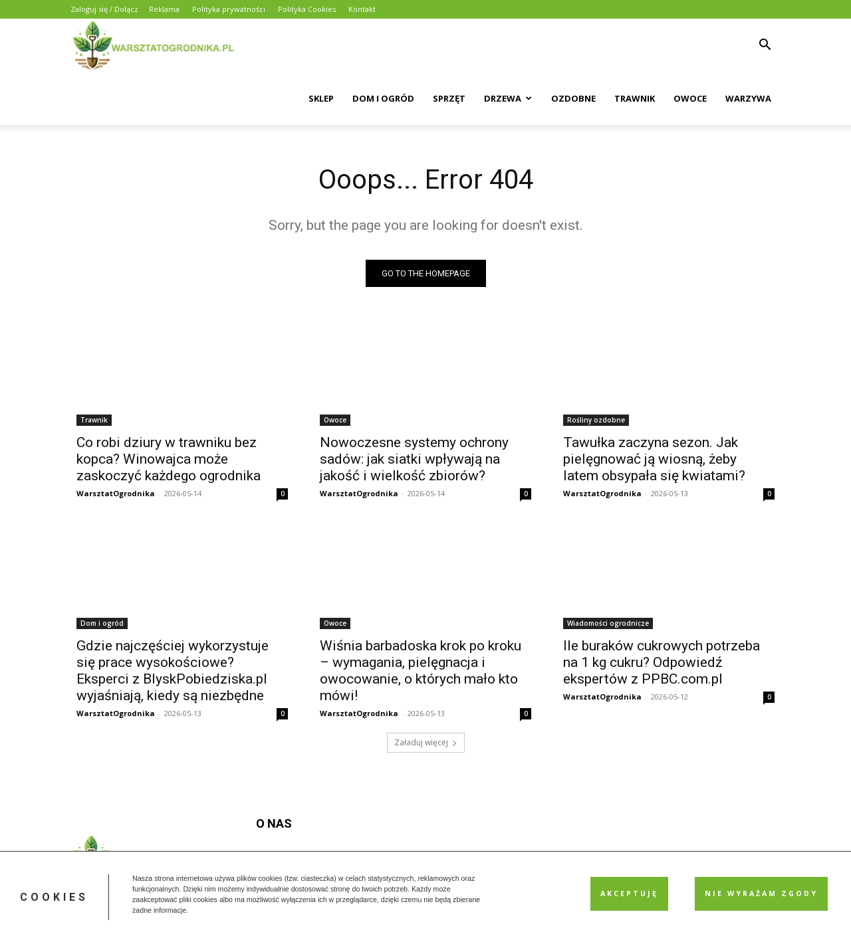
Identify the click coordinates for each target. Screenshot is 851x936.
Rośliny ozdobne (596, 419)
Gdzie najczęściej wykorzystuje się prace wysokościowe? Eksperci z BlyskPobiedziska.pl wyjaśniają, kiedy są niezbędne (172, 670)
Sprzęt (449, 98)
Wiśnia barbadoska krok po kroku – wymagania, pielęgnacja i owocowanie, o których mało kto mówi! (420, 670)
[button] (765, 46)
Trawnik (634, 98)
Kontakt (362, 9)
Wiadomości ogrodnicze (608, 623)
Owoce (690, 98)
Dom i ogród (102, 623)
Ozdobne (573, 98)
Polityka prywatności (228, 9)
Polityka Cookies (307, 9)
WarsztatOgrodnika (115, 493)
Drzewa (508, 98)
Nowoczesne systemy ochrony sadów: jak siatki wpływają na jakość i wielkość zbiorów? (414, 459)
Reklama (164, 9)
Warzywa (748, 98)
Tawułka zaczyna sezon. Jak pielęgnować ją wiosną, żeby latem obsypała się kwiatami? (654, 459)
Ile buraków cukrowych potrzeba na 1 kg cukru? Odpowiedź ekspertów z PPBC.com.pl (661, 662)
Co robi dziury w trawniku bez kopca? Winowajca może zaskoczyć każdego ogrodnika (168, 459)
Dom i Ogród (383, 98)
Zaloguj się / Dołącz (104, 9)
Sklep (321, 98)
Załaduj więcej (425, 742)
